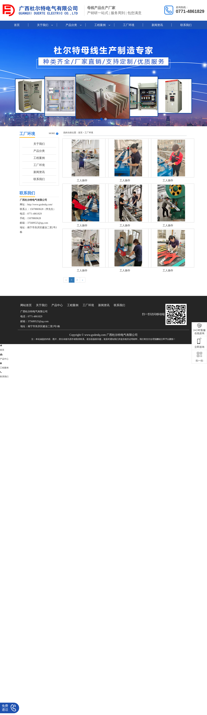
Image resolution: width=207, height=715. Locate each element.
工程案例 (100, 24)
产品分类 (71, 24)
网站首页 (26, 305)
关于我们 (42, 24)
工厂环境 (128, 24)
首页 (17, 24)
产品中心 (57, 305)
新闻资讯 (157, 24)
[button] (101, 119)
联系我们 (186, 24)
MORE (53, 133)
